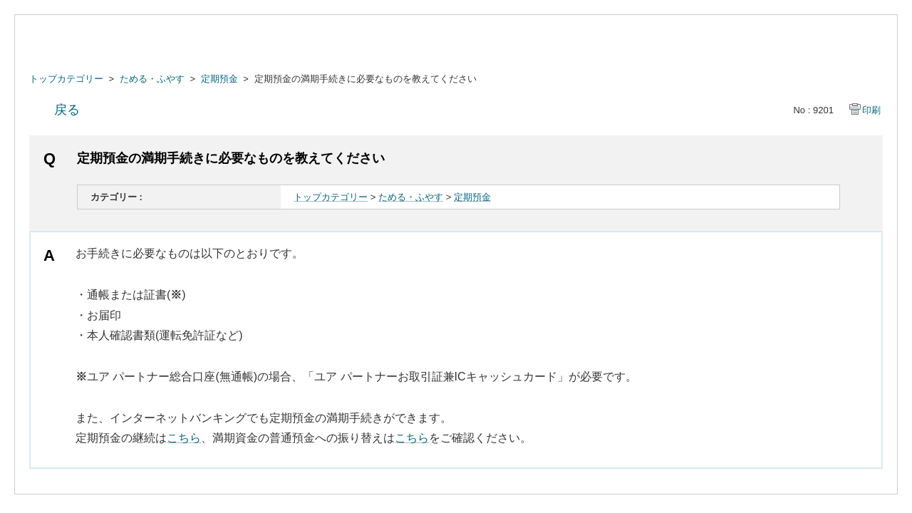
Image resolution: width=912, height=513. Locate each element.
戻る (67, 110)
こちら (184, 438)
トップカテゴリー (66, 78)
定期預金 (219, 78)
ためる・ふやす (152, 78)
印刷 (871, 110)
